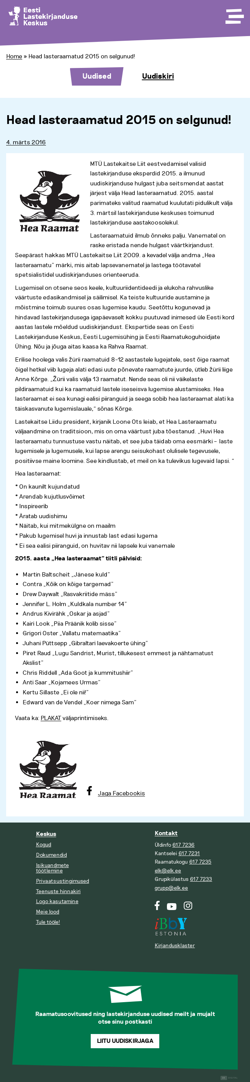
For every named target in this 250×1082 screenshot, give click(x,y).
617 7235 (200, 862)
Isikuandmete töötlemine (52, 868)
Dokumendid (51, 855)
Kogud (43, 844)
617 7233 (201, 879)
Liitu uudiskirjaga (125, 1041)
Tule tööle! (48, 922)
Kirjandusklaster (175, 945)
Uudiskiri (158, 76)
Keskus (46, 834)
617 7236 (183, 845)
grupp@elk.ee (171, 888)
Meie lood (47, 912)
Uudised (96, 76)
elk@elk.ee (168, 870)
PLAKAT (51, 718)
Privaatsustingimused (62, 881)
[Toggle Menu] (234, 13)
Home (14, 56)
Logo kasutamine (57, 901)
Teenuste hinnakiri (58, 891)
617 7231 (189, 853)
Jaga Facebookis (121, 793)
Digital (229, 1078)
